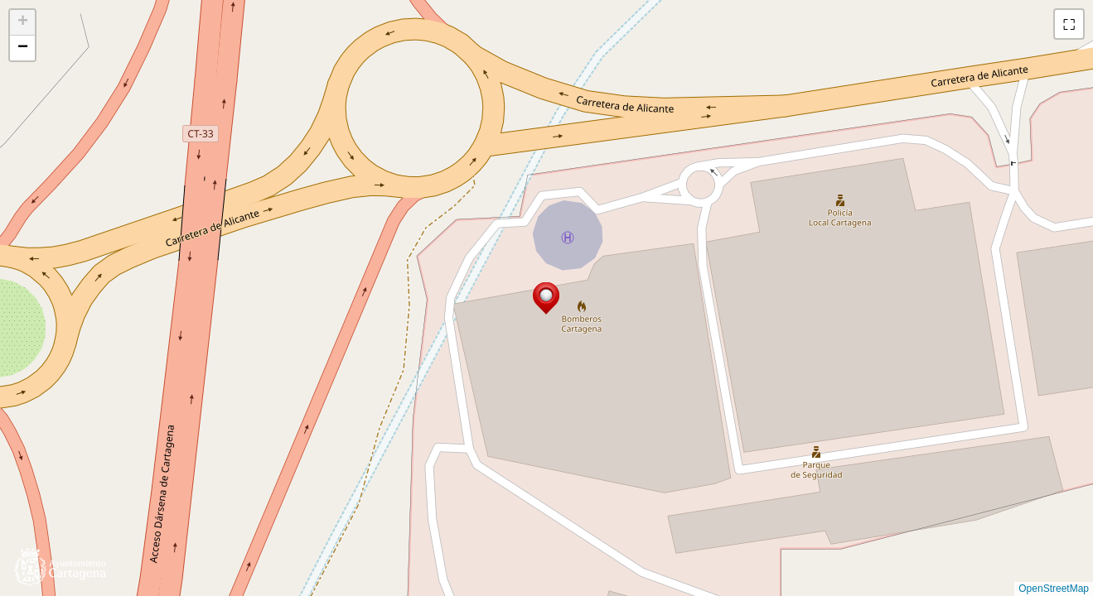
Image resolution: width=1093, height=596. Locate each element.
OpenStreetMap (1053, 588)
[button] (546, 298)
